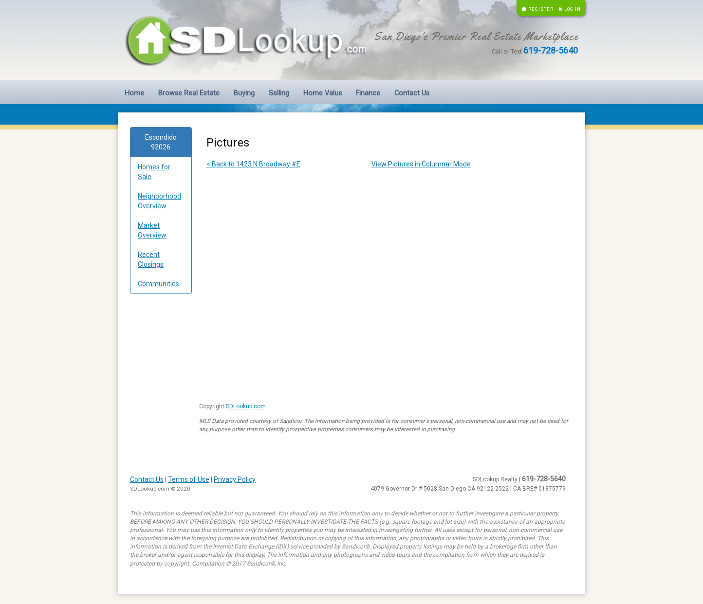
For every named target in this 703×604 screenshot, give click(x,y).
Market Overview (152, 230)
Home (134, 93)
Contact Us (411, 93)
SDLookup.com (246, 406)
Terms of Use (188, 479)
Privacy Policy (235, 479)
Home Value (322, 93)
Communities (158, 284)
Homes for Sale (154, 172)
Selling (279, 93)
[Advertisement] (161, 450)
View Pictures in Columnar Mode (421, 164)
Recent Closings (151, 259)
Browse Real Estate (189, 93)
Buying (244, 93)
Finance (368, 93)
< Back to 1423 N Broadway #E (253, 164)
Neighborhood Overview (159, 201)
